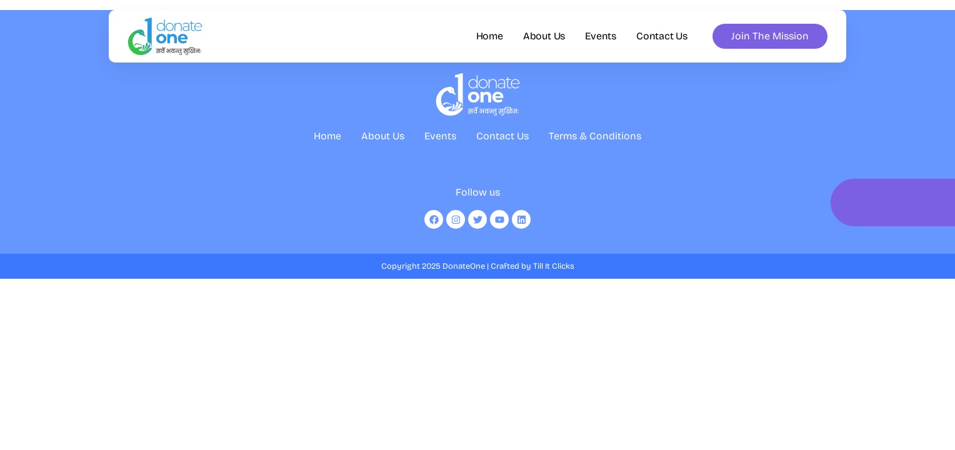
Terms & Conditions (595, 148)
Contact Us (662, 36)
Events (600, 36)
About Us (544, 36)
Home (489, 36)
